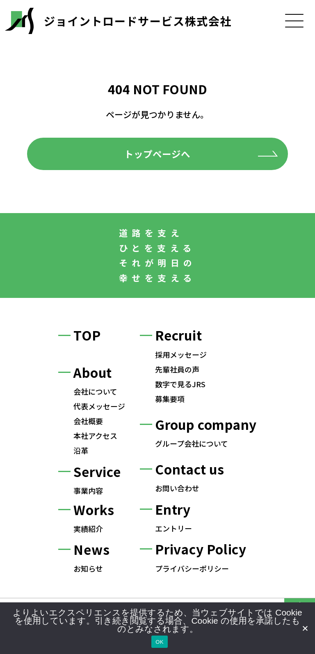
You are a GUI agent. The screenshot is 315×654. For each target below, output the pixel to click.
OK (159, 642)
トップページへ (157, 153)
